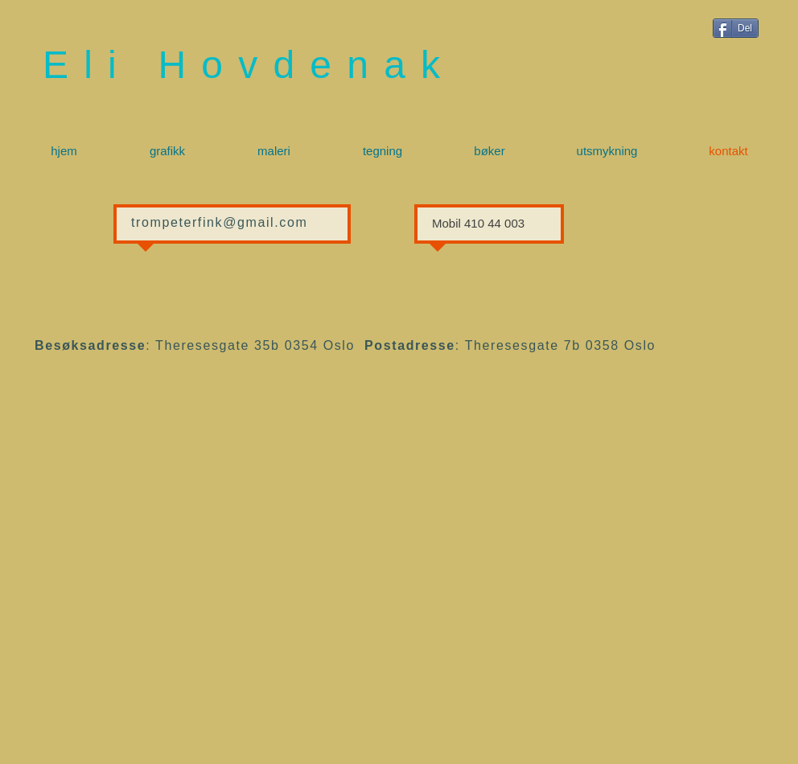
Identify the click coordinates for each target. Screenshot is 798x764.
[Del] (736, 28)
